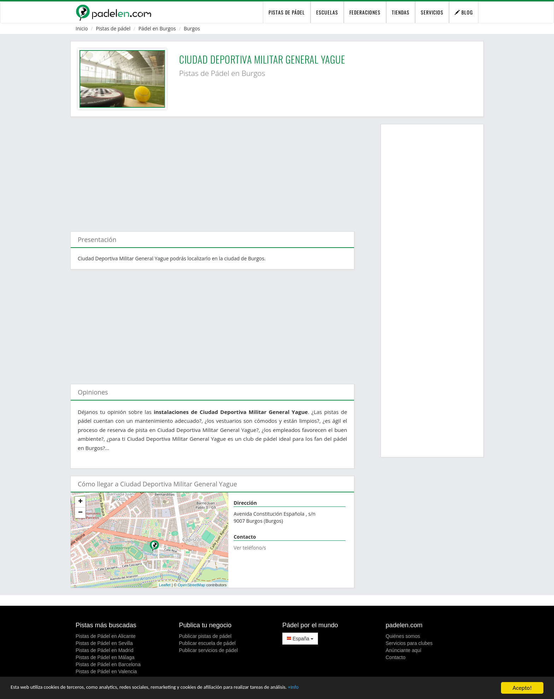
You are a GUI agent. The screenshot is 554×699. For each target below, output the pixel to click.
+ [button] (80, 502)
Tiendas (400, 12)
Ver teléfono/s (250, 547)
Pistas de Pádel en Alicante (106, 636)
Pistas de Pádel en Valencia (106, 671)
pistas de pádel (287, 12)
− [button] (80, 513)
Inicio (82, 28)
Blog (464, 12)
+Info (343, 688)
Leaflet (165, 585)
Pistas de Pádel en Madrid (104, 650)
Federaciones (365, 12)
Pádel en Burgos (157, 28)
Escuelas (327, 12)
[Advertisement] (212, 170)
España (300, 638)
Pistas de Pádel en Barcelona (108, 664)
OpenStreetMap (191, 585)
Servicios (432, 12)
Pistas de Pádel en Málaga (105, 657)
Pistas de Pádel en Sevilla (104, 643)
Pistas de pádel (113, 28)
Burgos (192, 28)
